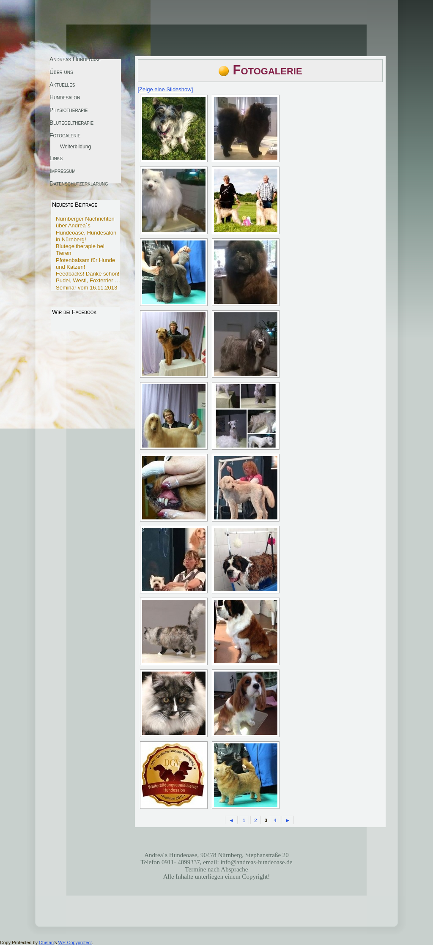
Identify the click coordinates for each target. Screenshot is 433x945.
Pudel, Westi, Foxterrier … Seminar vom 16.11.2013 (88, 283)
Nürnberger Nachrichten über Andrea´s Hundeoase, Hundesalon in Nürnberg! (86, 229)
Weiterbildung (75, 147)
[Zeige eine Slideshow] (165, 89)
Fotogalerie (267, 70)
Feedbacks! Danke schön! (87, 273)
